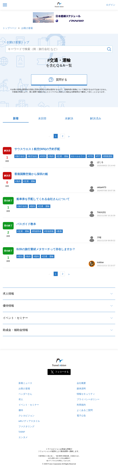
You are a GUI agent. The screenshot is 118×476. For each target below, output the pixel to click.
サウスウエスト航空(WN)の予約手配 (37, 149)
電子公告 (81, 415)
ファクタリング (26, 426)
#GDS (43, 156)
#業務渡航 (107, 156)
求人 (21, 399)
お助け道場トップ (18, 42)
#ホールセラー (78, 156)
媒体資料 (81, 388)
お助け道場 (27, 28)
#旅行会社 (20, 156)
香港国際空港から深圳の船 (31, 174)
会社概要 (81, 383)
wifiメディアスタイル (29, 421)
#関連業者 (36, 231)
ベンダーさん (25, 394)
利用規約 (81, 404)
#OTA (90, 156)
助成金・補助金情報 (15, 329)
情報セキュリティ (86, 394)
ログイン (110, 5)
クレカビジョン (26, 415)
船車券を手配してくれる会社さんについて (43, 199)
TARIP (22, 432)
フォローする (62, 372)
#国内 (32, 206)
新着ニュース (25, 383)
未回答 (42, 118)
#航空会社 (32, 156)
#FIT (98, 156)
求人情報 (8, 293)
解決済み (95, 118)
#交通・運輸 (62, 156)
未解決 (69, 118)
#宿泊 (20, 256)
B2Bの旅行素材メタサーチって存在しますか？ (45, 249)
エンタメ (23, 437)
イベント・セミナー (15, 317)
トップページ (9, 28)
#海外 (51, 156)
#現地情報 (49, 231)
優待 (21, 410)
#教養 (59, 231)
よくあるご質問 (85, 410)
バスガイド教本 (26, 224)
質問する (58, 79)
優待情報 (8, 305)
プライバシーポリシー (88, 399)
